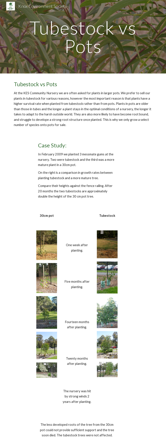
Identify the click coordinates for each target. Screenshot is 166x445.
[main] (83, 37)
